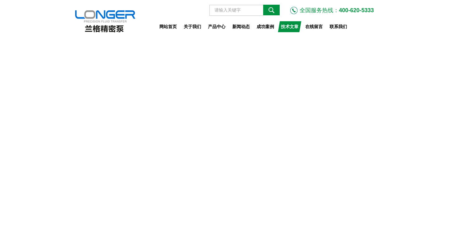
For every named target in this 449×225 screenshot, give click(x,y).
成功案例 (265, 26)
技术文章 (289, 26)
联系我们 (338, 26)
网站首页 (168, 26)
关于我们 (192, 26)
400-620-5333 (356, 10)
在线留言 (314, 26)
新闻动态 (241, 26)
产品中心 (216, 26)
